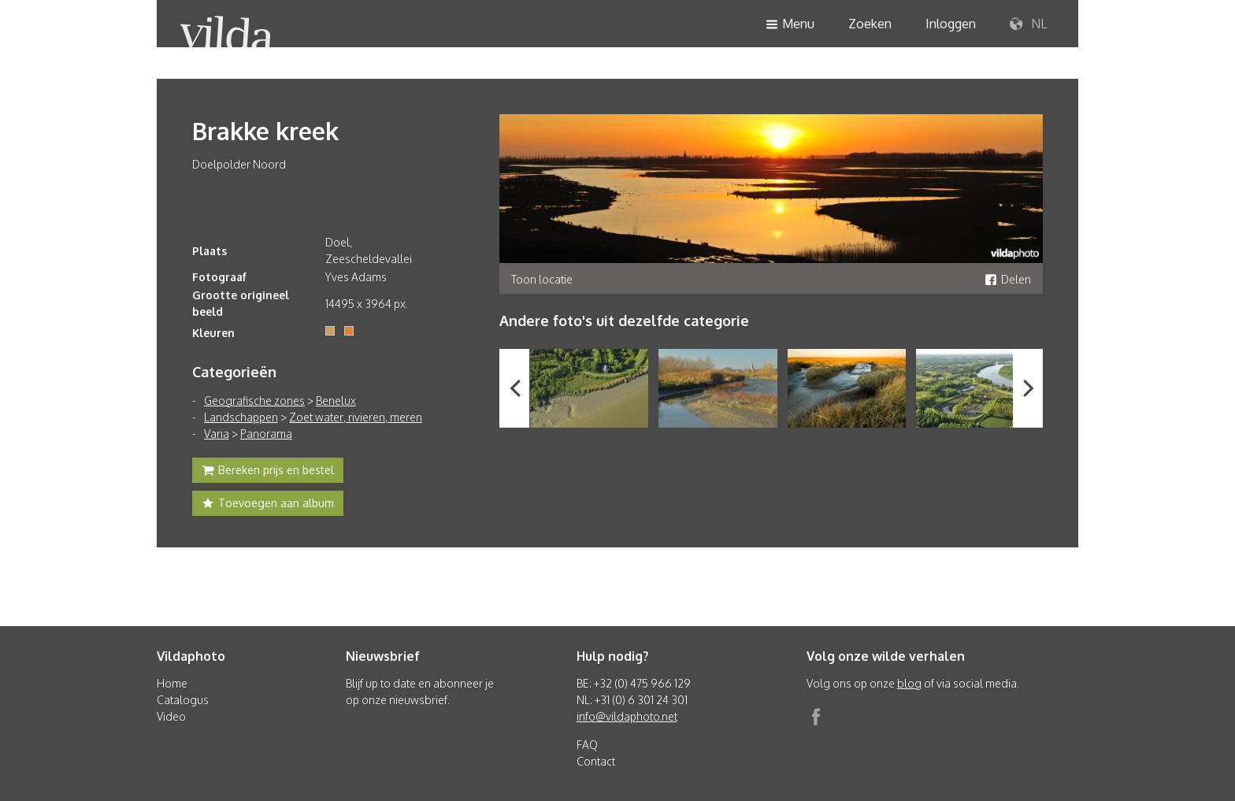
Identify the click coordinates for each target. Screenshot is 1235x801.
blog (909, 683)
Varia (216, 433)
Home (172, 683)
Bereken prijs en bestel (268, 471)
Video (171, 716)
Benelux (336, 400)
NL (1028, 24)
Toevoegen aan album (268, 505)
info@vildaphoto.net (627, 716)
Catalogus (183, 699)
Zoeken (870, 24)
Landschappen (241, 417)
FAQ (587, 744)
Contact (596, 761)
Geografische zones (254, 400)
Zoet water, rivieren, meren (355, 417)
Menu (790, 25)
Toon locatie (542, 279)
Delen (1008, 279)
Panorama (266, 433)
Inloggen (950, 24)
